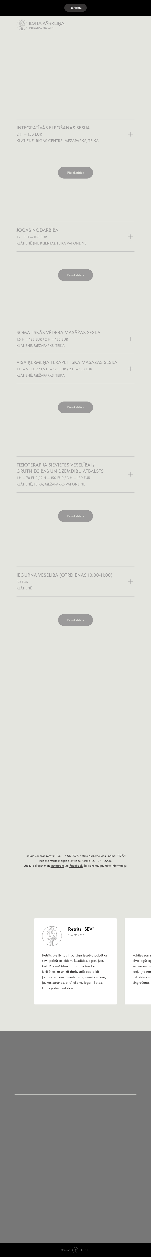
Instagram (57, 865)
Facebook (76, 865)
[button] (75, 8)
